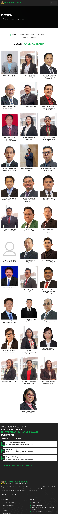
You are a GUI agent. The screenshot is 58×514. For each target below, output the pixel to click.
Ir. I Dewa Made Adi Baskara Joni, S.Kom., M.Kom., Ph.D (29, 200)
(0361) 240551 (36, 502)
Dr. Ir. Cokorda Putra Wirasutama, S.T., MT (9, 107)
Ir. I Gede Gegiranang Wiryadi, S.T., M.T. (9, 230)
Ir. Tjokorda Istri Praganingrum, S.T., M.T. (48, 348)
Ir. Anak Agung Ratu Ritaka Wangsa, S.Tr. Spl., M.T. (9, 200)
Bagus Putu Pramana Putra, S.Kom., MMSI (9, 76)
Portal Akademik (8, 505)
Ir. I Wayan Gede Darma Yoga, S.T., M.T (29, 320)
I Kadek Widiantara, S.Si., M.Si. (29, 169)
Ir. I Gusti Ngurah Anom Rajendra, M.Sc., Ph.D (10, 261)
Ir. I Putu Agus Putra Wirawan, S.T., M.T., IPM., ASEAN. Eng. (48, 291)
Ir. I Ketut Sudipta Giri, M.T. (9, 288)
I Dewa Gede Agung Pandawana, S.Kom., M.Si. (48, 139)
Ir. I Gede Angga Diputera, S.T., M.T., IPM (48, 199)
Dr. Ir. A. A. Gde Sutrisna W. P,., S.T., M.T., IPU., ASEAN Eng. (48, 77)
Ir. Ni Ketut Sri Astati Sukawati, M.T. (9, 351)
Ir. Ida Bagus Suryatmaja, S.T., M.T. (48, 321)
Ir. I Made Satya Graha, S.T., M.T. (29, 290)
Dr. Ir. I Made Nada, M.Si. (29, 106)
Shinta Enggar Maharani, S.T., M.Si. (29, 411)
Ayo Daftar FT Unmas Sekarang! (17, 465)
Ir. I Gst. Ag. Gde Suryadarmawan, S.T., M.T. (48, 231)
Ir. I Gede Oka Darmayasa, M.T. (29, 230)
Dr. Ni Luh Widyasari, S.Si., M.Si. (29, 138)
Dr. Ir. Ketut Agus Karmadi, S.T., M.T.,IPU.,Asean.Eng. (9, 139)
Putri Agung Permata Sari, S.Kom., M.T (48, 382)
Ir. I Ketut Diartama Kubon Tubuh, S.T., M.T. (48, 261)
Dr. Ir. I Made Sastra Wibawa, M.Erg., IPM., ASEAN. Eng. (48, 108)
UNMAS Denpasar (8, 502)
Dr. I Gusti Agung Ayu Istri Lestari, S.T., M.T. (29, 76)
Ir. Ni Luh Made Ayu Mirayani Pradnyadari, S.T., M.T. (29, 352)
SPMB (5, 510)
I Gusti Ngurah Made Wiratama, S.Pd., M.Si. (9, 169)
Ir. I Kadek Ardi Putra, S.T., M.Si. (29, 261)
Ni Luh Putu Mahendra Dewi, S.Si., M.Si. (29, 382)
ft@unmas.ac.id (37, 505)
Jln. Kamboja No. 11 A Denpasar (41, 511)
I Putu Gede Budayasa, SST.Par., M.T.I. (48, 169)
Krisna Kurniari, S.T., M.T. (9, 381)
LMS (4, 508)
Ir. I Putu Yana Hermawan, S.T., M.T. (9, 321)
